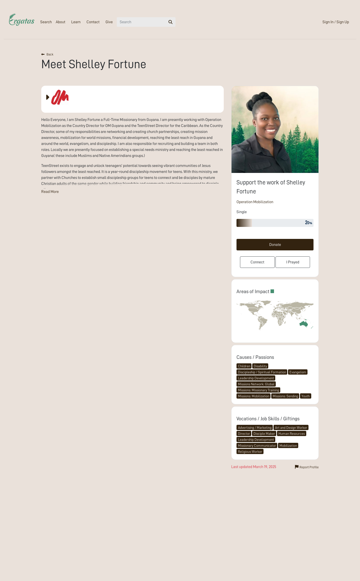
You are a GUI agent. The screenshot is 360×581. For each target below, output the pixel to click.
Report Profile (307, 467)
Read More (50, 192)
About (60, 22)
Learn (75, 22)
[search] (171, 22)
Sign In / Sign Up (335, 22)
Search (46, 22)
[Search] (141, 22)
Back (47, 54)
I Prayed (292, 262)
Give (109, 22)
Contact (93, 22)
